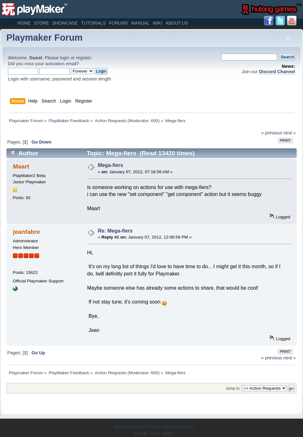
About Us (176, 23)
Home (24, 23)
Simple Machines (178, 426)
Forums (118, 23)
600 (154, 120)
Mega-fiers (110, 165)
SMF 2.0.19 (124, 426)
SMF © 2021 (149, 426)
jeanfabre (26, 231)
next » (289, 132)
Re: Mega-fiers (115, 230)
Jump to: (233, 388)
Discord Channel (277, 71)
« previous (271, 132)
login (64, 57)
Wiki (157, 23)
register (83, 57)
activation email (60, 63)
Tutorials (93, 23)
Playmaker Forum (44, 37)
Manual (140, 23)
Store (41, 23)
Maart (21, 166)
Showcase (65, 23)
